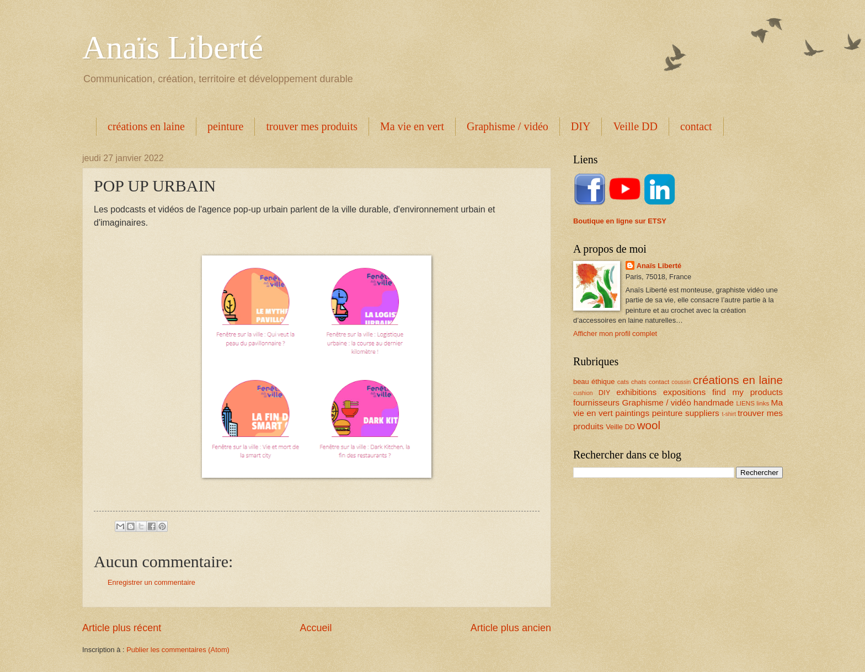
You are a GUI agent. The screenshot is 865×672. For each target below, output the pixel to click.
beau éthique (594, 381)
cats (623, 381)
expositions (684, 392)
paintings (632, 413)
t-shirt (729, 414)
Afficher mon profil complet (615, 333)
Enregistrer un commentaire (151, 582)
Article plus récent (121, 627)
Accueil (316, 627)
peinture (225, 126)
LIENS (745, 403)
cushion (583, 393)
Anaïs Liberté (172, 47)
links (762, 403)
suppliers (702, 413)
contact (696, 126)
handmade (713, 402)
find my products (747, 392)
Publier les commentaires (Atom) (177, 650)
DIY (581, 126)
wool (648, 425)
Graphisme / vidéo (507, 126)
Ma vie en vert (412, 126)
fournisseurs (596, 402)
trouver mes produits (311, 126)
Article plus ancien (511, 627)
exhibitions (636, 392)
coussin (681, 382)
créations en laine (146, 126)
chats (639, 381)
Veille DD (635, 126)
